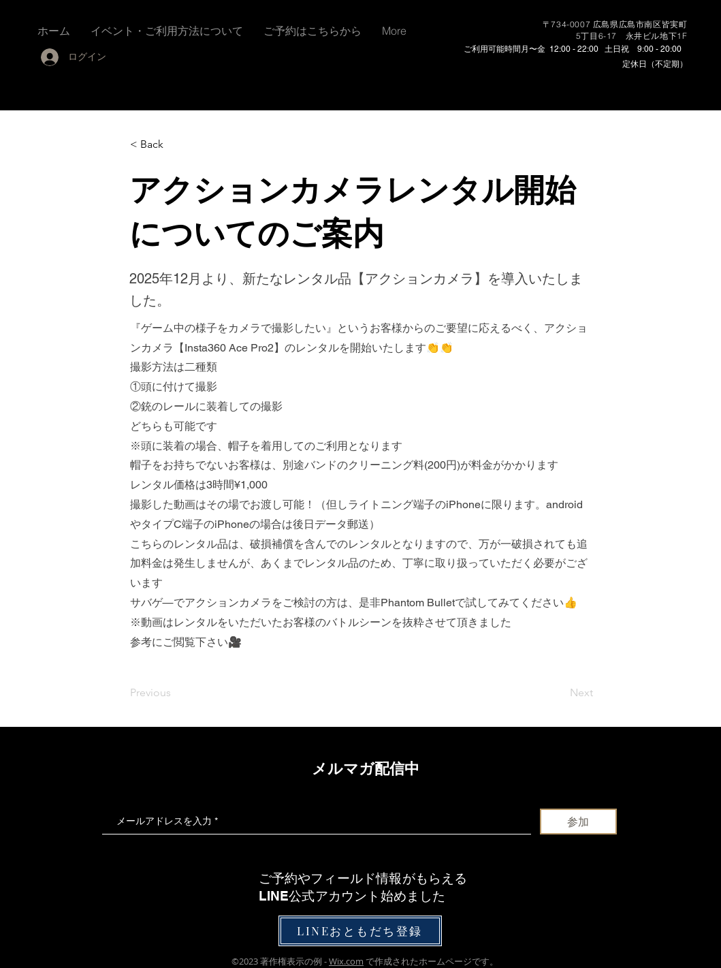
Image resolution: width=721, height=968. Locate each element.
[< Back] (175, 144)
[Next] (559, 692)
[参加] (578, 821)
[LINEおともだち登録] (360, 931)
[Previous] (175, 692)
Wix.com (346, 961)
